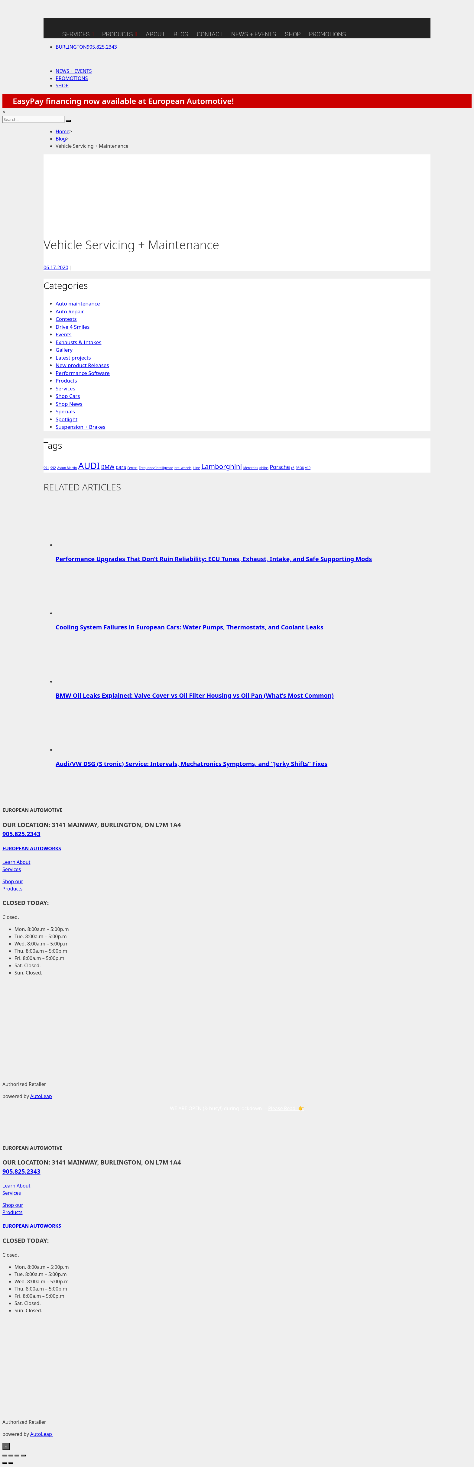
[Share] (17, 1455)
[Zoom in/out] (4, 1455)
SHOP (292, 34)
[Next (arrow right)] (10, 1463)
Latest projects (73, 357)
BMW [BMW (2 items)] (108, 466)
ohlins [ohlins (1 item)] (263, 468)
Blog (61, 138)
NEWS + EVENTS (253, 34)
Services (78, 33)
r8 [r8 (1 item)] (292, 468)
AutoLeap (41, 1096)
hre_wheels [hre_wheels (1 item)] (182, 468)
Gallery (64, 349)
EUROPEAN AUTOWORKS (31, 848)
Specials (65, 411)
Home (63, 131)
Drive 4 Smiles (72, 326)
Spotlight (66, 419)
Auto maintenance (78, 303)
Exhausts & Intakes (78, 342)
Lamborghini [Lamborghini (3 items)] (221, 466)
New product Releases (82, 365)
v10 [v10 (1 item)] (308, 468)
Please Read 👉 (286, 1108)
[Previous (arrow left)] (4, 1463)
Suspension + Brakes (81, 426)
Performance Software (83, 373)
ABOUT (155, 34)
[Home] (51, 28)
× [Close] (6, 1446)
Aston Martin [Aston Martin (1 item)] (67, 468)
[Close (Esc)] (23, 1455)
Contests (66, 318)
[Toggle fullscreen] (10, 1455)
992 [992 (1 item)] (53, 468)
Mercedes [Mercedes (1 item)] (250, 468)
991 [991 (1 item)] (46, 468)
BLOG (181, 34)
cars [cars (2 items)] (121, 466)
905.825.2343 (86, 47)
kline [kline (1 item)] (196, 468)
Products (119, 33)
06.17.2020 (56, 267)
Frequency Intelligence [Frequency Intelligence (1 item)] (156, 468)
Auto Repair (70, 311)
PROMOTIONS (72, 78)
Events (63, 334)
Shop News (69, 403)
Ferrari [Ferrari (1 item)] (133, 468)
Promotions (327, 34)
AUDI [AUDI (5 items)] (89, 466)
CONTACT (210, 34)
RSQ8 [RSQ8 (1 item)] (300, 468)
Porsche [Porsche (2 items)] (280, 466)
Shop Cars (68, 396)
